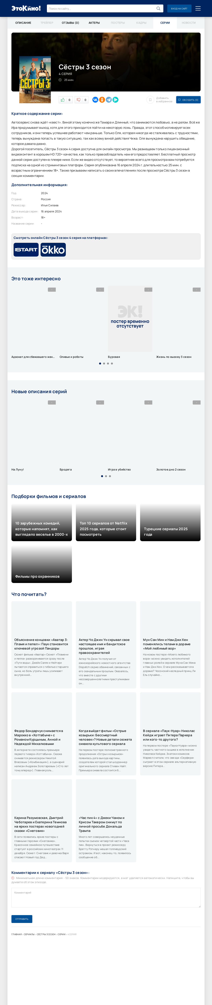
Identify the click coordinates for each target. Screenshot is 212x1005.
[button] (100, 364)
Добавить (159, 99)
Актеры (94, 23)
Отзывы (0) (70, 23)
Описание (23, 23)
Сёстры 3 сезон (46, 934)
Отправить (21, 918)
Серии (61, 934)
